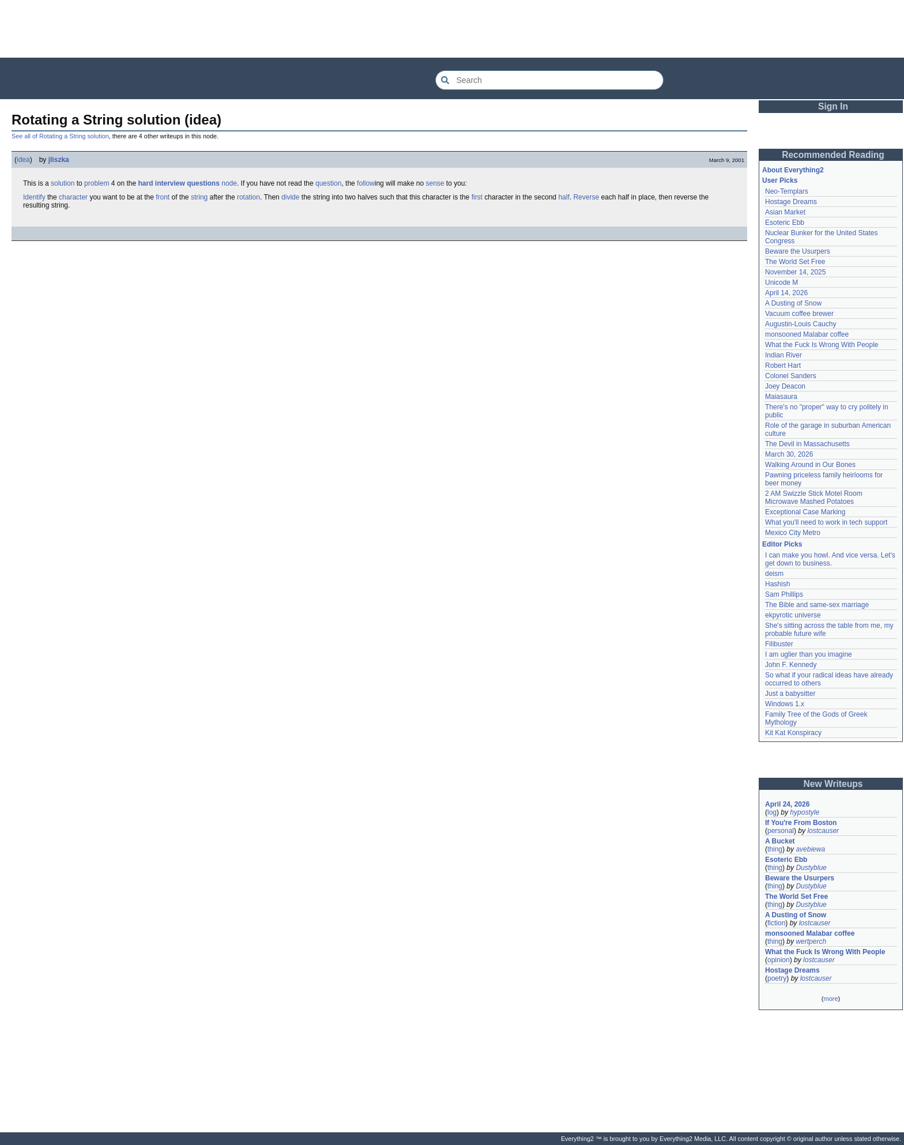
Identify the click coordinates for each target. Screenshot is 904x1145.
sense (434, 183)
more (830, 998)
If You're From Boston (801, 823)
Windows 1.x (784, 704)
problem (96, 183)
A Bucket (780, 841)
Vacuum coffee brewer (799, 314)
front (163, 197)
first (477, 197)
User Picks (779, 180)
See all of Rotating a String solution (60, 136)
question (328, 183)
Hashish (777, 584)
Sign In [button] (833, 106)
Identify (34, 197)
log (772, 812)
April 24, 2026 (787, 804)
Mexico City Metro (792, 533)
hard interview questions (178, 183)
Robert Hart (783, 365)
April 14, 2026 (786, 293)
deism (774, 574)
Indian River (783, 355)
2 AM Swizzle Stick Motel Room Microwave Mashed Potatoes (813, 497)
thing (774, 849)
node (229, 183)
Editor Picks (782, 544)
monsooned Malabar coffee (807, 334)
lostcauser (823, 831)
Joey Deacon (785, 386)
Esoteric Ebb (784, 223)
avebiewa (810, 849)
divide (290, 197)
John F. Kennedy (790, 665)
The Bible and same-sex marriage (817, 605)
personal (780, 831)
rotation (248, 197)
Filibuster (779, 644)
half (563, 197)
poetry (776, 978)
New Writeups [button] (833, 784)
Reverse (586, 197)
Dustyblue (811, 868)
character (73, 197)
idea (23, 160)
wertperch (811, 941)
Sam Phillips (784, 594)
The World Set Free (795, 262)
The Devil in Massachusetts (807, 444)
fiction (776, 923)
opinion (778, 960)
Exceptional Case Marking (805, 512)
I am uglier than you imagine (808, 654)
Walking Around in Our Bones (810, 465)
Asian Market (785, 212)
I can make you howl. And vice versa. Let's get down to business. (830, 559)
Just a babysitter (790, 694)
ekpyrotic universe (793, 615)
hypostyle (804, 812)
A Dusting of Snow (793, 303)
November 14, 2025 (795, 272)
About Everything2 (793, 170)
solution (62, 183)
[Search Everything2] (549, 80)
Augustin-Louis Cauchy (800, 324)
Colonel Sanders (790, 376)
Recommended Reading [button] (833, 155)
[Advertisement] (452, 29)
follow (366, 183)
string (199, 197)
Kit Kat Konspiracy (793, 733)
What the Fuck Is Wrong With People (822, 345)
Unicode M (781, 282)
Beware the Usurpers (797, 251)
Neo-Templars (786, 191)
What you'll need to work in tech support (826, 522)
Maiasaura (781, 397)
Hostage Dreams (791, 202)
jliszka (58, 160)
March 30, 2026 (789, 454)
